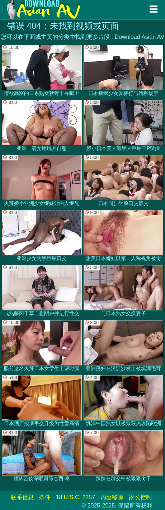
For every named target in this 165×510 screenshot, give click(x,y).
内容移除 (111, 497)
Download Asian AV (139, 37)
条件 (45, 497)
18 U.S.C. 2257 (75, 497)
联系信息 (22, 497)
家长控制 (140, 497)
